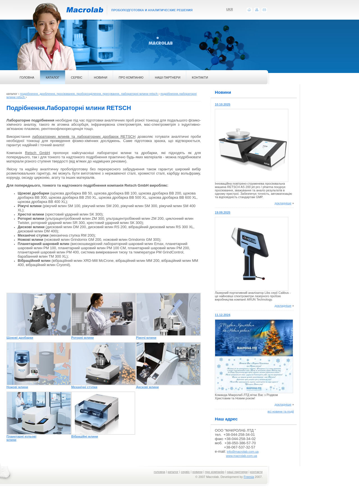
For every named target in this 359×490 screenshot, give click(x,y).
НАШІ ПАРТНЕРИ (167, 77)
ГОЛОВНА (27, 77)
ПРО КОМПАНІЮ (131, 77)
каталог (173, 471)
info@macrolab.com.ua (243, 451)
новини (197, 471)
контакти (256, 471)
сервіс (185, 471)
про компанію (214, 471)
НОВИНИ (100, 77)
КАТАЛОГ (52, 77)
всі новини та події (281, 411)
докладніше (283, 203)
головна (159, 471)
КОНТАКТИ (200, 77)
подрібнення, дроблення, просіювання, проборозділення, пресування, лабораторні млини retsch (89, 93)
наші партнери (237, 471)
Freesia (249, 476)
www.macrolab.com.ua (241, 455)
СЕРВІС (76, 77)
